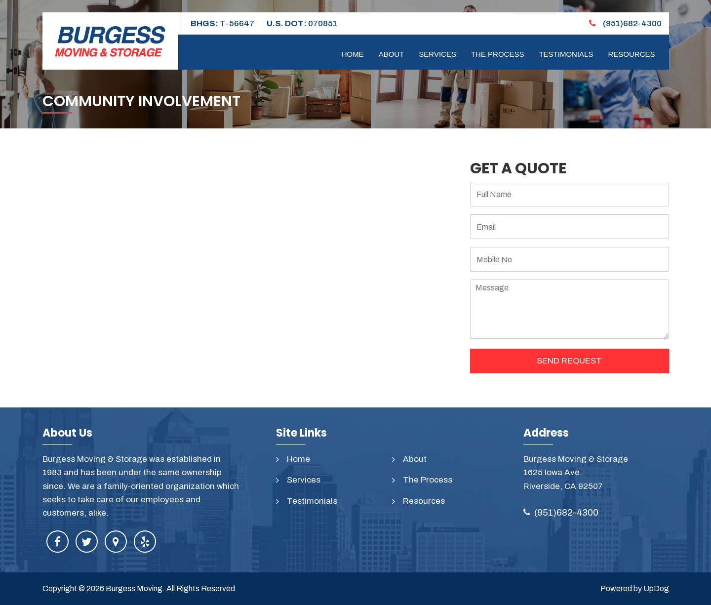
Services (437, 54)
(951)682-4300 (625, 23)
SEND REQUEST (569, 360)
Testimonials (566, 54)
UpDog (656, 588)
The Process (497, 54)
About (391, 54)
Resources (631, 54)
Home (353, 54)
